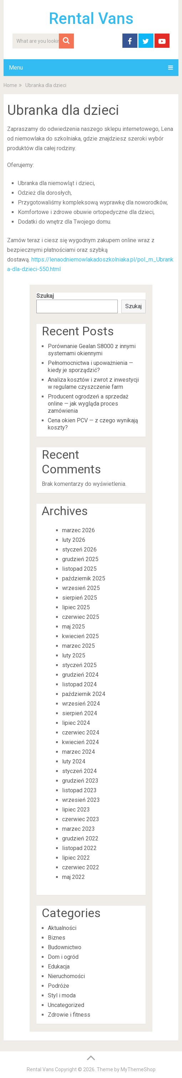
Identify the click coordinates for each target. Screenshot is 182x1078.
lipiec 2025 (76, 607)
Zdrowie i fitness (69, 1014)
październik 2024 (83, 694)
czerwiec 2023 (80, 819)
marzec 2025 (78, 645)
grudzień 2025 (80, 559)
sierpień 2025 (79, 597)
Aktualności (62, 928)
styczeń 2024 (79, 771)
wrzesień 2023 (81, 800)
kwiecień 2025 (80, 636)
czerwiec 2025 (80, 617)
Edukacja (59, 966)
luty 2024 (73, 761)
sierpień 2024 (79, 713)
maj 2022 (73, 877)
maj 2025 (73, 626)
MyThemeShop (138, 1069)
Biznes (56, 937)
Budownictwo (64, 947)
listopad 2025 (79, 568)
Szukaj (45, 296)
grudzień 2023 (80, 780)
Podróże (58, 985)
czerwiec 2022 (80, 867)
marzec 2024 (78, 751)
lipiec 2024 (76, 722)
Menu (16, 67)
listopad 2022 (79, 848)
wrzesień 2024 (81, 703)
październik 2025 (83, 578)
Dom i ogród (63, 957)
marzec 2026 (78, 530)
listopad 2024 (79, 684)
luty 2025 (73, 655)
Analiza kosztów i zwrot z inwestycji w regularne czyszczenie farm (93, 383)
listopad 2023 (79, 790)
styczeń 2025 (79, 665)
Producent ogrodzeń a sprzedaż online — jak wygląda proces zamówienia (88, 403)
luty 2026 (73, 540)
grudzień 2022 (80, 838)
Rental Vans (91, 18)
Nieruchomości (66, 976)
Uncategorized (66, 1005)
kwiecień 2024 (80, 742)
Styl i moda (62, 995)
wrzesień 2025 (81, 588)
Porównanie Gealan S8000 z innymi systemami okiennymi (92, 350)
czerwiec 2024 (80, 732)
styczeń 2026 (79, 549)
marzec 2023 (78, 828)
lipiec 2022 (76, 857)
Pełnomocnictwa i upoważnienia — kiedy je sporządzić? (90, 366)
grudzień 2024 (80, 674)
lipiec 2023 (76, 809)
